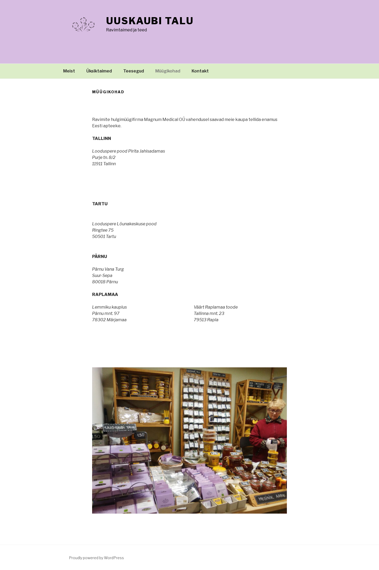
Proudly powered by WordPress (96, 558)
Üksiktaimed (99, 71)
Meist (69, 71)
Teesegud (133, 71)
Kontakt (200, 71)
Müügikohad (167, 71)
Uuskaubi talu (149, 21)
